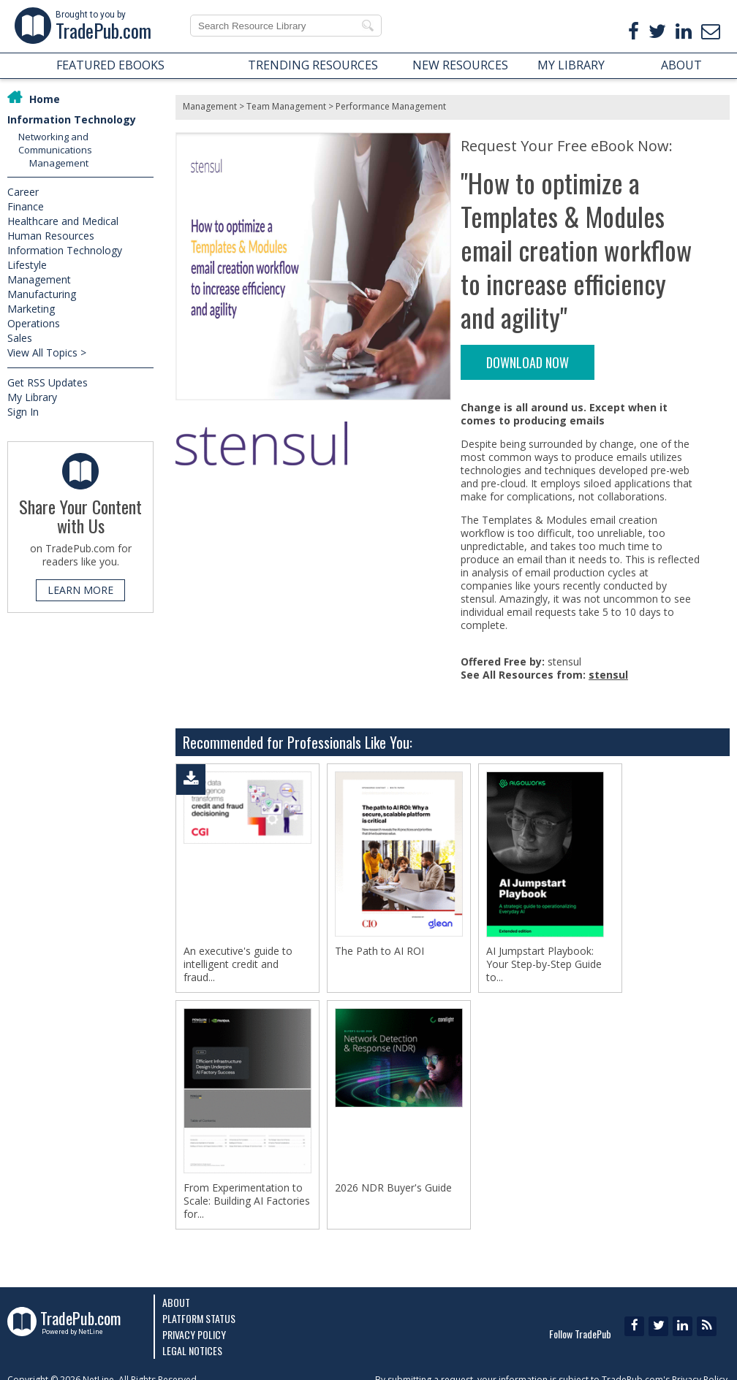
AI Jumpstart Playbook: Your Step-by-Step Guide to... (544, 964)
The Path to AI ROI (379, 951)
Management (58, 162)
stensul (608, 675)
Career (23, 192)
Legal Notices (192, 1350)
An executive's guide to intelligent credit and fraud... (238, 964)
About (176, 1302)
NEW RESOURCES (460, 65)
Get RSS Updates (47, 382)
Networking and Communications (55, 143)
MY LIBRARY (571, 65)
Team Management (286, 106)
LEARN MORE (80, 590)
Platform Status (198, 1318)
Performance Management (391, 106)
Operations (33, 323)
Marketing (31, 309)
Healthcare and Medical (62, 221)
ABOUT (681, 65)
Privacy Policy (194, 1334)
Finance (25, 206)
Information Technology (71, 119)
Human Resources (50, 236)
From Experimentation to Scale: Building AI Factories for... (247, 1201)
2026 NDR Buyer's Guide (393, 1187)
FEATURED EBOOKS (110, 65)
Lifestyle (27, 265)
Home (44, 99)
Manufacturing (41, 294)
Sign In (23, 412)
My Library (32, 397)
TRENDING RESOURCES (313, 65)
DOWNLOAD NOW (527, 362)
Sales (19, 338)
